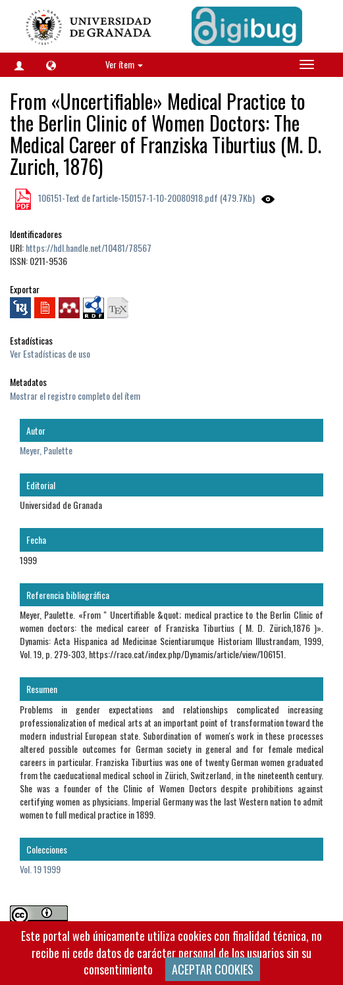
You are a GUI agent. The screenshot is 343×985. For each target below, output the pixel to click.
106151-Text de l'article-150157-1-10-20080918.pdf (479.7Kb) (145, 197)
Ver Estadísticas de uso (50, 353)
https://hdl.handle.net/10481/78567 (88, 247)
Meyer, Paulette (46, 450)
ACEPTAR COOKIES (212, 969)
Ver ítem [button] (124, 64)
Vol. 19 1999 (40, 869)
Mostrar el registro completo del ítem (75, 395)
